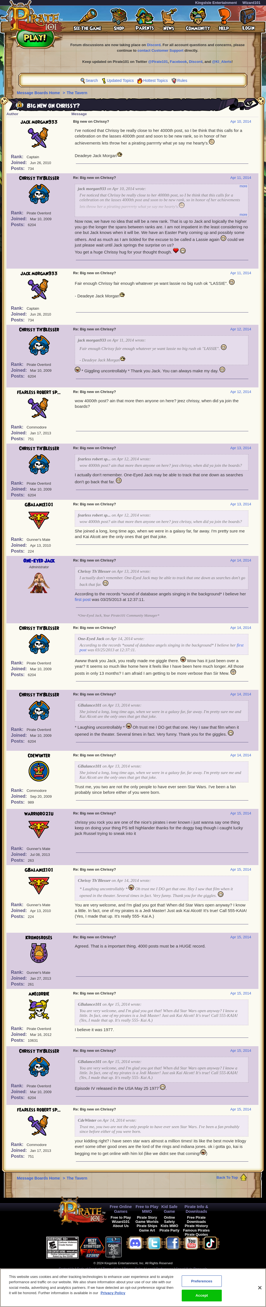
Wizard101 (251, 3)
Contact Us (66, 1268)
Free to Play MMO (147, 1209)
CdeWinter (39, 755)
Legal (149, 1268)
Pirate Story (147, 1217)
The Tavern (77, 93)
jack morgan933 (39, 122)
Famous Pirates (196, 1230)
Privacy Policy (133, 1268)
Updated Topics (120, 80)
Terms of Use (112, 1268)
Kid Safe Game (169, 1209)
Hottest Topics (155, 80)
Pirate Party (169, 1230)
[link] (136, 1247)
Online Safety (169, 1219)
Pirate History (196, 1226)
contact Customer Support (160, 50)
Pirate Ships (147, 1226)
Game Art (147, 1230)
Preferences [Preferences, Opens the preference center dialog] (201, 1285)
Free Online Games (121, 1209)
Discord (153, 45)
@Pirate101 (158, 62)
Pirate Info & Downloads (196, 1209)
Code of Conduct (88, 1268)
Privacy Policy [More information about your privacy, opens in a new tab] (113, 1296)
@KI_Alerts (222, 62)
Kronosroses (38, 937)
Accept (201, 1299)
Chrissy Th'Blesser (39, 178)
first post (83, 599)
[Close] (260, 1291)
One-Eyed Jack (39, 561)
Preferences (164, 1268)
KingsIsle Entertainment (216, 3)
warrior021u (38, 814)
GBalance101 (39, 504)
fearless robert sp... (39, 392)
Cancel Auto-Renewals (191, 1268)
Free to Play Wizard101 (121, 1219)
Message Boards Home (39, 93)
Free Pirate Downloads (196, 1219)
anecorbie (39, 994)
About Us (121, 1226)
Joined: (19, 162)
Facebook (178, 62)
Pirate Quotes (196, 1234)
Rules (182, 80)
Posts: (18, 168)
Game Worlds (147, 1222)
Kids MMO (169, 1226)
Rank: (18, 156)
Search (91, 80)
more (243, 186)
